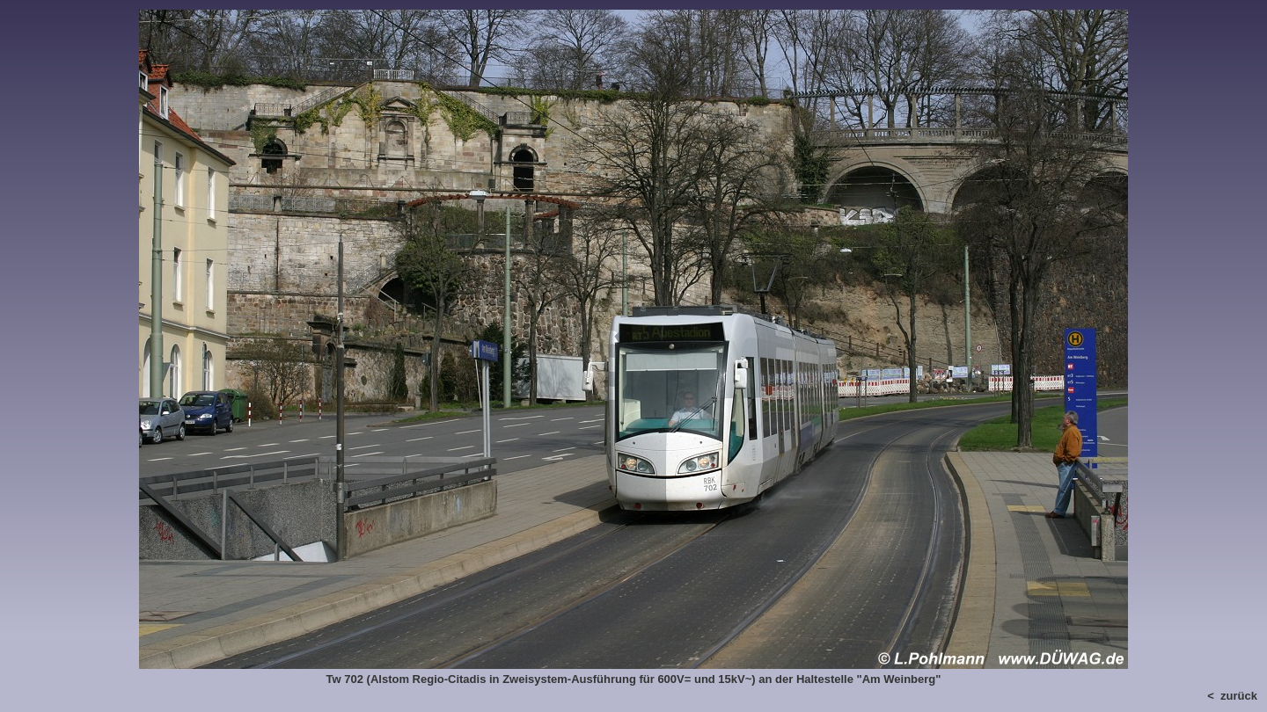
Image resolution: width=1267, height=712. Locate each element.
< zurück (1232, 695)
